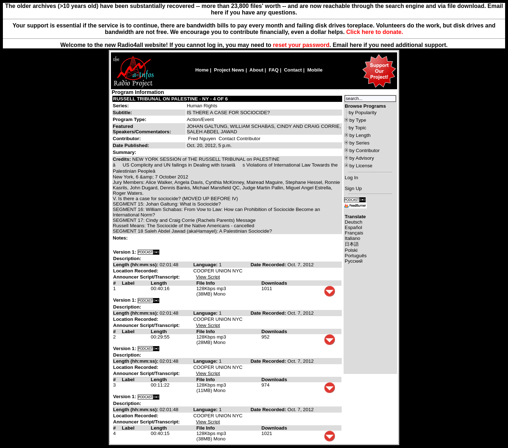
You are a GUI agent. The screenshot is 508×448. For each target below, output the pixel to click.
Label (128, 283)
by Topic (357, 127)
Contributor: (127, 138)
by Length (360, 135)
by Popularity (362, 112)
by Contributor (364, 150)
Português (356, 255)
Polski (351, 250)
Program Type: (129, 119)
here (356, 45)
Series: (121, 105)
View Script (208, 277)
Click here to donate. (374, 32)
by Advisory (361, 158)
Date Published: (131, 145)
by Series (359, 143)
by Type (357, 120)
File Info (205, 283)
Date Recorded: (268, 264)
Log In (351, 177)
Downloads (274, 283)
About (256, 70)
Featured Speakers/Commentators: (142, 129)
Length (159, 283)
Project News (229, 70)
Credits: (122, 159)
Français (354, 233)
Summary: (125, 152)
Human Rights (202, 105)
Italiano (352, 238)
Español (353, 227)
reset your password (301, 45)
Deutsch (353, 222)
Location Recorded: (135, 270)
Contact (293, 70)
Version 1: (124, 252)
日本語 (352, 244)
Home (201, 70)
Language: (206, 264)
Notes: (121, 238)
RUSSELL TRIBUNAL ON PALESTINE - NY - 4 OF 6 (170, 99)
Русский (353, 261)
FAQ (274, 70)
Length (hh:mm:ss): (136, 264)
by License (361, 165)
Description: (127, 258)
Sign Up (353, 188)
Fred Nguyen (202, 138)
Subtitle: (122, 112)
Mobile (314, 70)
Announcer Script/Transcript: (146, 277)
